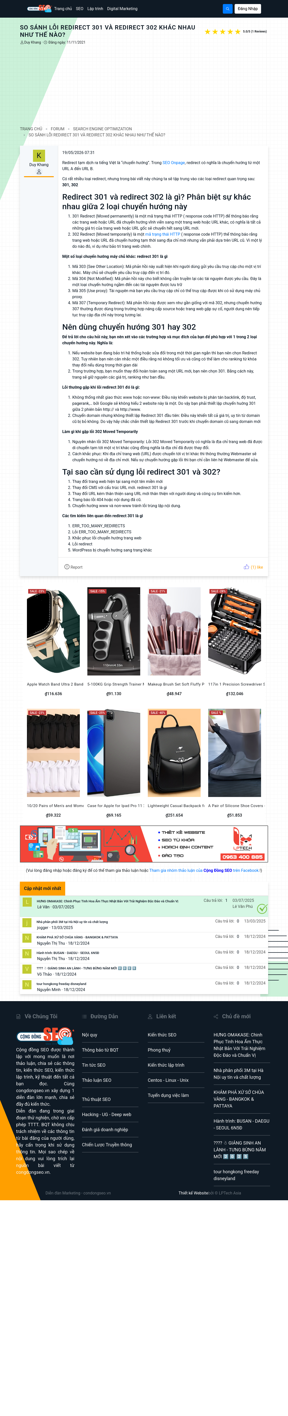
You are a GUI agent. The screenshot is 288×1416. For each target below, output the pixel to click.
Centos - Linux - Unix (168, 1096)
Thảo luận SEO (97, 1096)
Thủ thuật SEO (96, 1115)
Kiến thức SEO (162, 1051)
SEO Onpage (180, 162)
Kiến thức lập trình (166, 1081)
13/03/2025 (69, 943)
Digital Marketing (122, 8)
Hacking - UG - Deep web (106, 1130)
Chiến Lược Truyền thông (107, 1160)
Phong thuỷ (159, 1066)
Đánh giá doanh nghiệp (105, 1145)
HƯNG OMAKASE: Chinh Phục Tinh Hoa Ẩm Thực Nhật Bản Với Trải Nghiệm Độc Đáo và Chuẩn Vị (114, 917)
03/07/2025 (70, 923)
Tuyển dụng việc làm (168, 1111)
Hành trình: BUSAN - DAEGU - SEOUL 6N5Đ (75, 969)
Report (80, 579)
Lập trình (95, 8)
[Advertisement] (144, 85)
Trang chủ (63, 8)
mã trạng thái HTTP (169, 234)
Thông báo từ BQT (100, 1066)
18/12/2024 (85, 959)
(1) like (246, 579)
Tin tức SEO (94, 1081)
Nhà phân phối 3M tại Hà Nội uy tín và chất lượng (79, 938)
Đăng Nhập (248, 8)
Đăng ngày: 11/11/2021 (74, 42)
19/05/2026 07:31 (85, 152)
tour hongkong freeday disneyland (68, 1000)
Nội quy (89, 1051)
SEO (80, 8)
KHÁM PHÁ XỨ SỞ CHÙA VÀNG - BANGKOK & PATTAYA (84, 953)
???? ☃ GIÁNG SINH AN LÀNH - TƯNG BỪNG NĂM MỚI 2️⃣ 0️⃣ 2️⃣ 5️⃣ (93, 984)
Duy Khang (39, 42)
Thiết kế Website (193, 1209)
